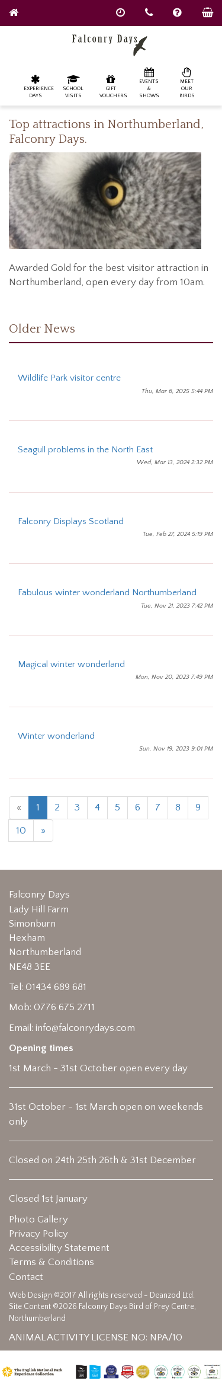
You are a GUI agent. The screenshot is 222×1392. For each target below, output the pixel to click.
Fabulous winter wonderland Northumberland (107, 593)
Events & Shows (149, 82)
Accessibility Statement (59, 1248)
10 (21, 830)
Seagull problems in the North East (85, 450)
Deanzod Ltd (171, 1295)
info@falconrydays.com (85, 1028)
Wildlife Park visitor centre (69, 378)
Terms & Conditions (51, 1262)
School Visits (73, 86)
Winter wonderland (56, 736)
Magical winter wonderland (71, 664)
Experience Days (38, 86)
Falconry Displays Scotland (71, 521)
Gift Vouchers (113, 86)
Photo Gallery (38, 1219)
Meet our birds (187, 82)
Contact (26, 1277)
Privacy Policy (38, 1233)
